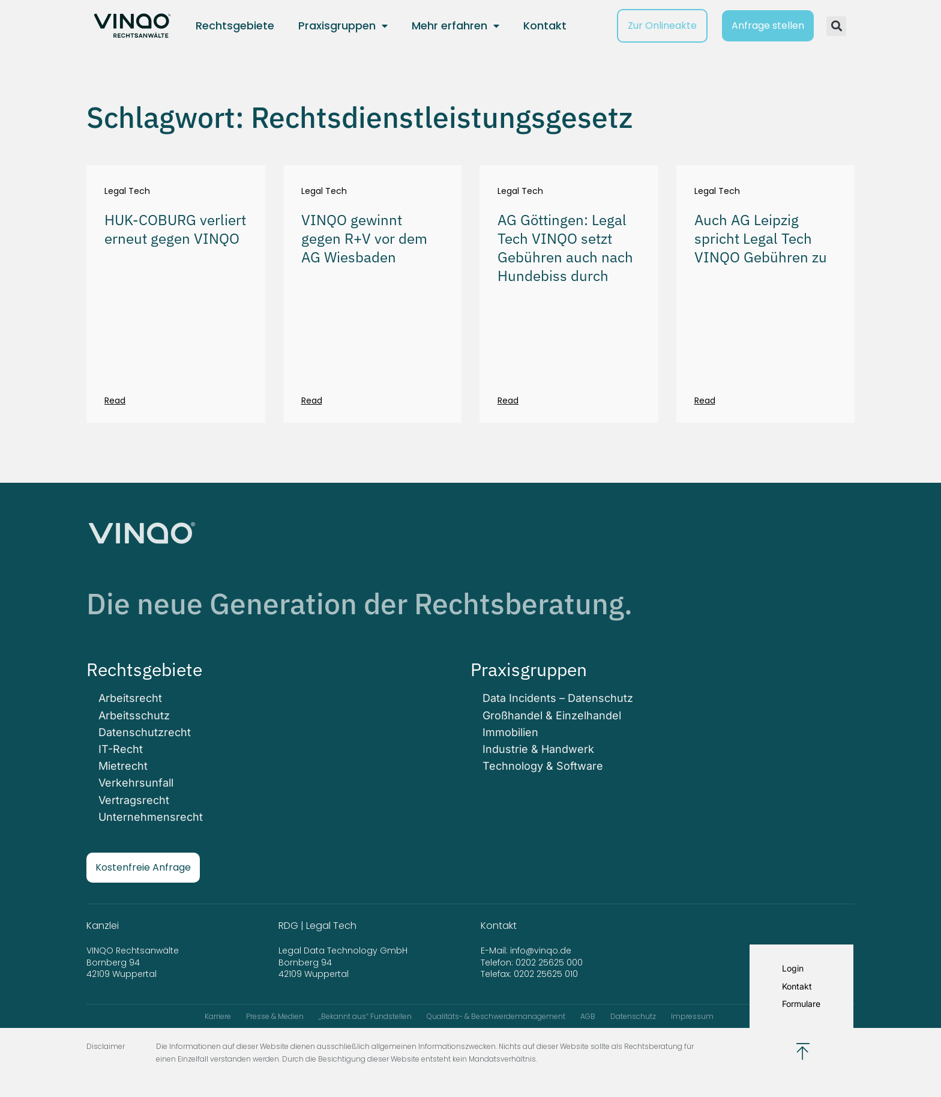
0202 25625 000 (549, 962)
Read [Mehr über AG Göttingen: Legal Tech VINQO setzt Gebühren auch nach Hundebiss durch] (508, 400)
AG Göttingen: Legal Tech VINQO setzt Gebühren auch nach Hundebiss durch (565, 248)
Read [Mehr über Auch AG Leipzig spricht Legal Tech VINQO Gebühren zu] (704, 400)
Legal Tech (127, 191)
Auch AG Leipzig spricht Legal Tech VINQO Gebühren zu (760, 238)
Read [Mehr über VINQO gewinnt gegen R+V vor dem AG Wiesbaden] (311, 400)
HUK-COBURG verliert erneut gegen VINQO (175, 229)
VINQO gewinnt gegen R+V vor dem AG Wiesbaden (364, 238)
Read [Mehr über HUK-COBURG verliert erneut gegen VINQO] (114, 400)
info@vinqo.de (542, 950)
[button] (836, 26)
